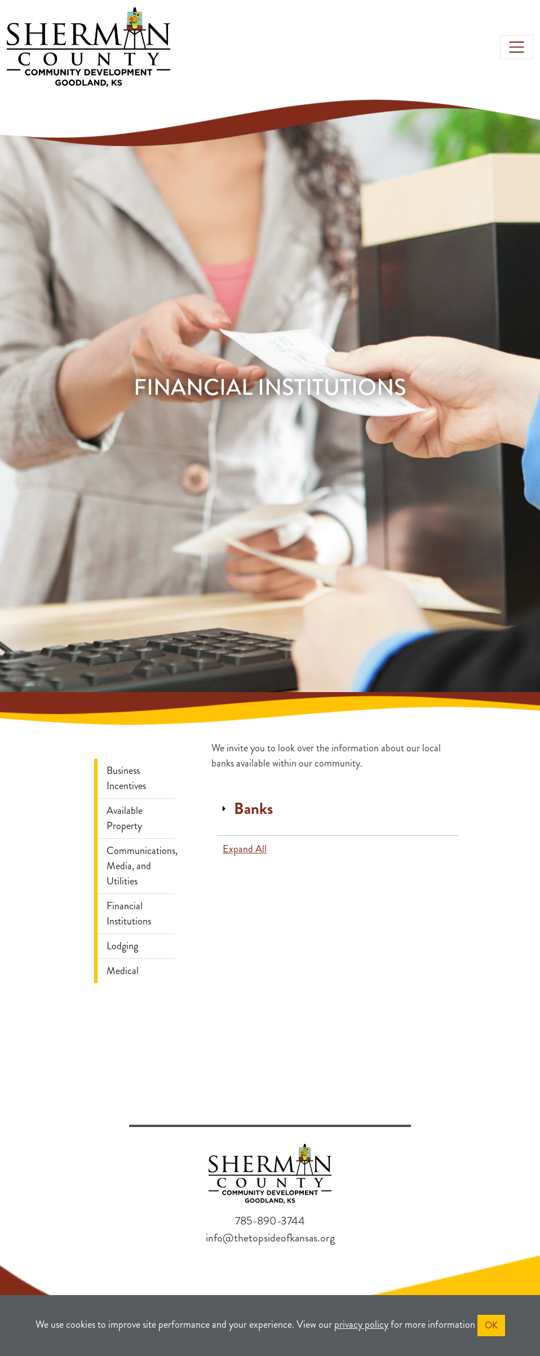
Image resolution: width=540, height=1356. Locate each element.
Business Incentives (126, 778)
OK (491, 1325)
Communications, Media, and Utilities (141, 865)
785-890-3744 (270, 1221)
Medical (123, 970)
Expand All (245, 849)
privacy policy (361, 1324)
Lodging (122, 946)
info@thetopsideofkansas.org (270, 1238)
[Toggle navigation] (516, 47)
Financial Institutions (129, 913)
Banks (253, 808)
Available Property (125, 818)
